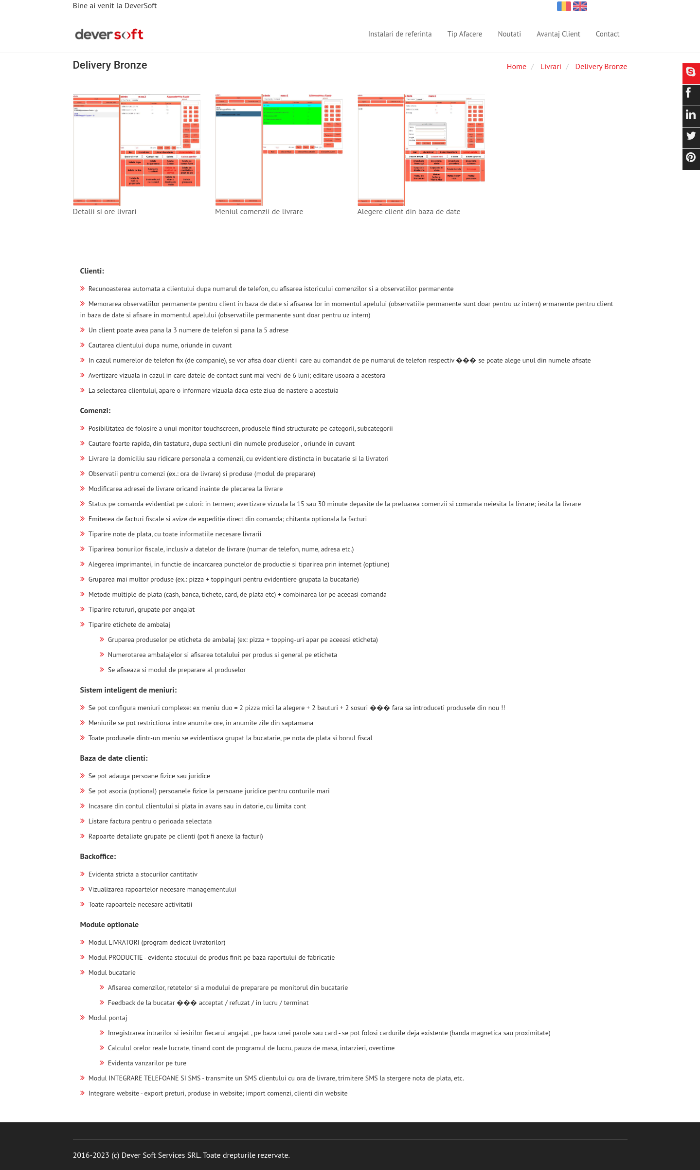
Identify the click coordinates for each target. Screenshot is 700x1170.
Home (516, 66)
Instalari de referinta (400, 33)
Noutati (509, 33)
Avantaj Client (558, 33)
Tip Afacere (465, 33)
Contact (608, 33)
